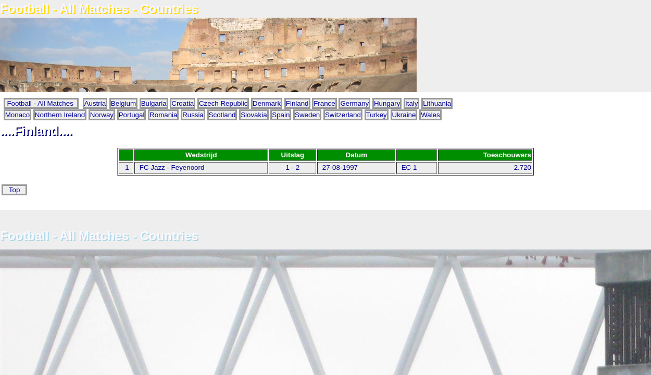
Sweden (307, 115)
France (324, 103)
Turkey (376, 115)
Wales (430, 115)
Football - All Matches (41, 103)
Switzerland (343, 115)
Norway (102, 115)
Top (14, 190)
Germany (354, 103)
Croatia (182, 103)
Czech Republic (223, 103)
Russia (193, 115)
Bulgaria (154, 103)
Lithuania (437, 103)
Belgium (123, 103)
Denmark (267, 103)
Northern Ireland (60, 115)
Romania (163, 115)
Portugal (132, 115)
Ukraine (404, 115)
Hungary (387, 103)
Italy (411, 103)
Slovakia (254, 115)
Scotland (222, 115)
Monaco (17, 115)
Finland (297, 103)
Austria (95, 103)
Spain (281, 115)
